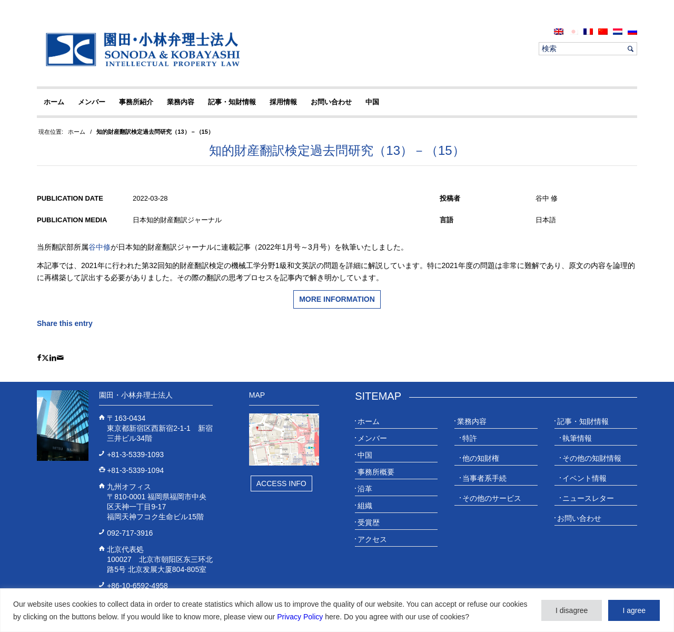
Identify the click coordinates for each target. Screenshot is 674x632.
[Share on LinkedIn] (52, 358)
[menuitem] (558, 31)
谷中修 (99, 247)
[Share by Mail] (60, 358)
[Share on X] (45, 358)
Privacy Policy (300, 617)
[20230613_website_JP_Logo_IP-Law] (140, 49)
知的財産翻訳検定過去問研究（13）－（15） (336, 150)
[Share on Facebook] (39, 358)
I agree (634, 610)
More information (337, 299)
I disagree (572, 610)
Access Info (281, 483)
